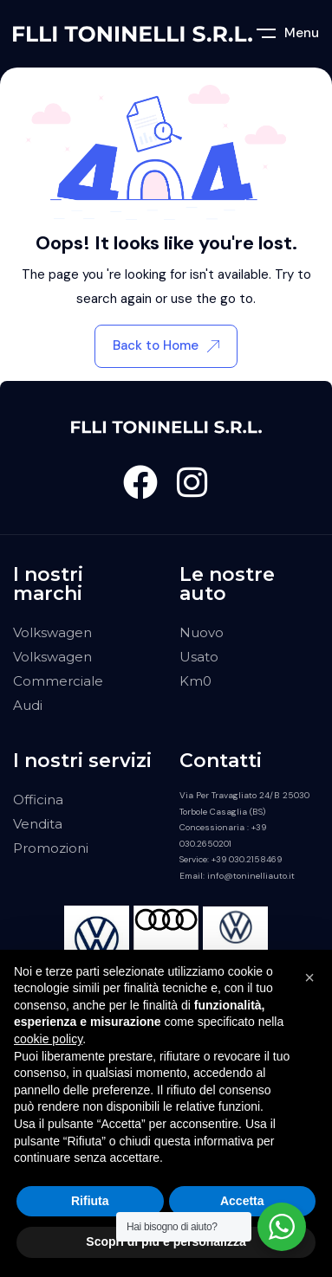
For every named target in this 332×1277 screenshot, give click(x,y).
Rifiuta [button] (90, 1201)
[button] (309, 977)
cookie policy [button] (48, 1039)
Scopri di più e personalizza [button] (165, 1241)
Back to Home (166, 345)
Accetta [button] (242, 1201)
